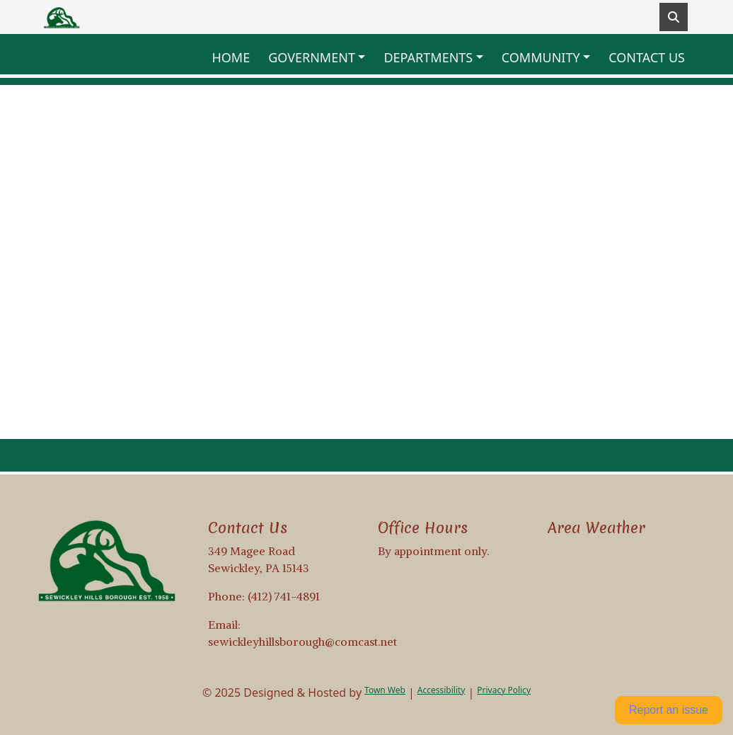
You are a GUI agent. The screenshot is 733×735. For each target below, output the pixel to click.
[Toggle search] (673, 17)
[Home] (62, 17)
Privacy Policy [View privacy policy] (504, 690)
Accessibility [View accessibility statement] (441, 690)
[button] (320, 57)
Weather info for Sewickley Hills (622, 593)
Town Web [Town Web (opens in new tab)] (384, 690)
